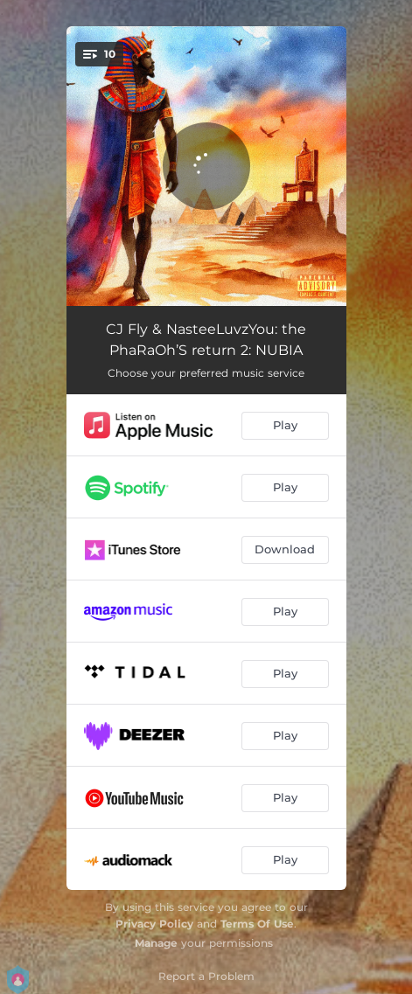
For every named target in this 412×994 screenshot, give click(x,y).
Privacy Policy (154, 923)
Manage (156, 942)
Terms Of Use (257, 923)
